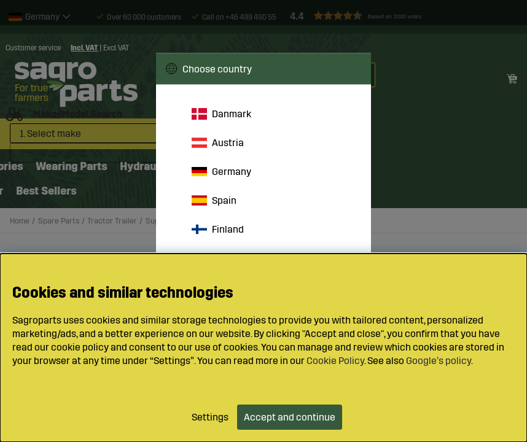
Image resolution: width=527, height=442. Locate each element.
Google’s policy (438, 360)
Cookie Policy (335, 360)
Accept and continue (289, 417)
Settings (210, 417)
